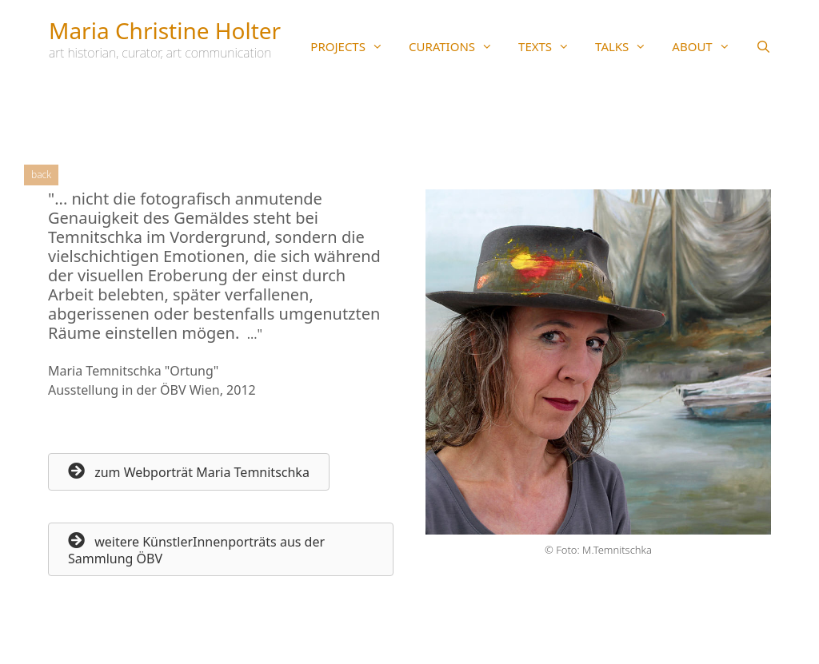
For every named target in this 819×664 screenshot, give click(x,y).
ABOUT (707, 46)
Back (41, 174)
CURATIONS (457, 46)
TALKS (627, 46)
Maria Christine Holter (165, 30)
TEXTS (550, 46)
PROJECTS (353, 46)
